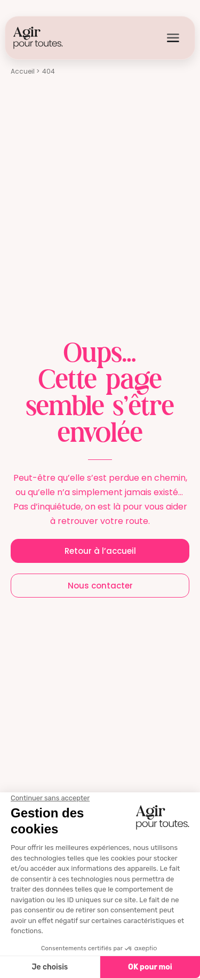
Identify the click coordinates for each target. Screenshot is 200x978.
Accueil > (25, 71)
